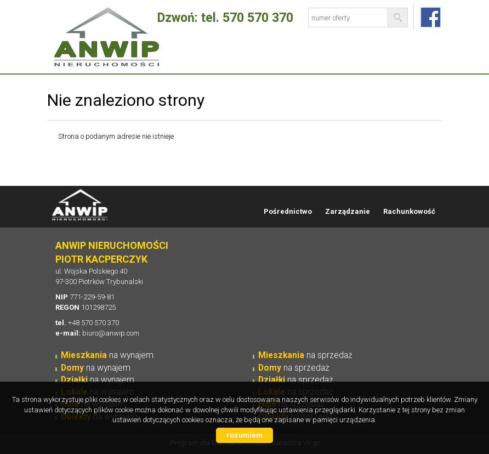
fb (430, 17)
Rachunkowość (409, 211)
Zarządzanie (347, 211)
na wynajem (107, 355)
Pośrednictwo (288, 211)
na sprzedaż (305, 355)
